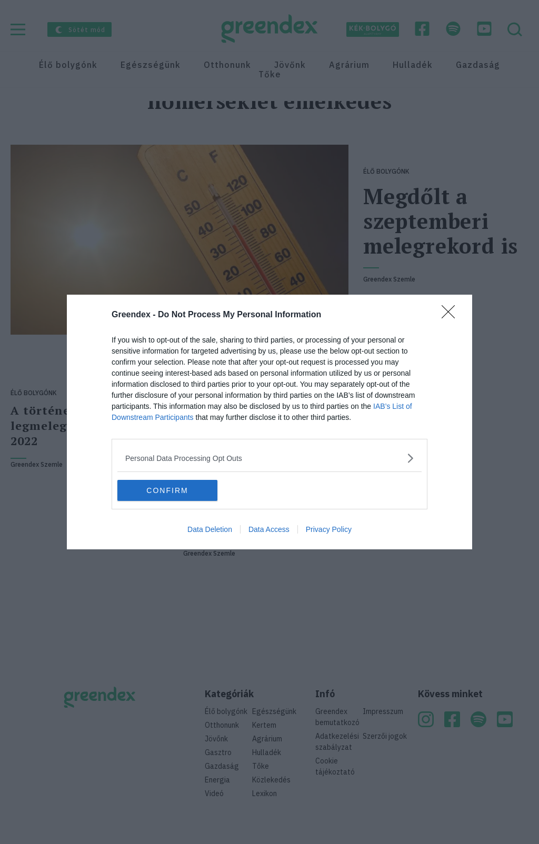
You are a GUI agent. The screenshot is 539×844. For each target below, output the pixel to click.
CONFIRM (167, 490)
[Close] (452, 315)
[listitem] (269, 458)
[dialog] (269, 422)
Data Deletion (209, 529)
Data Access (269, 529)
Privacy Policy (329, 529)
